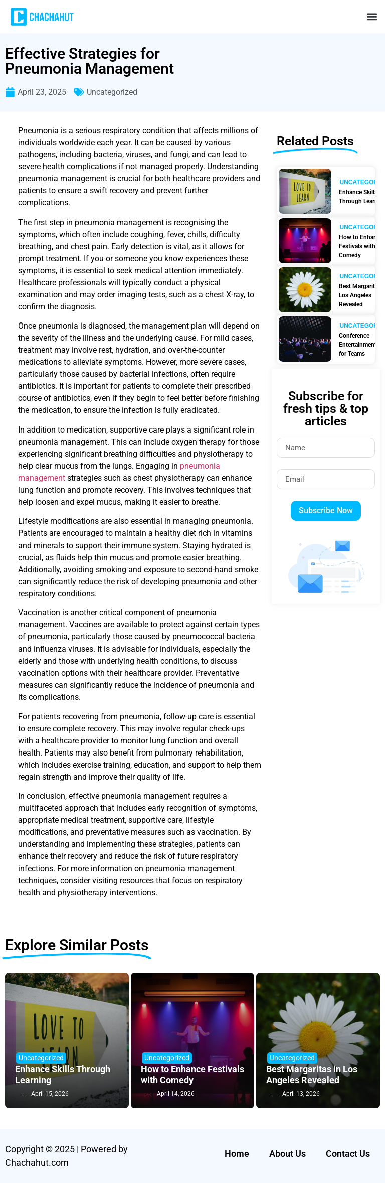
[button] (371, 17)
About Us (287, 1153)
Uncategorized (112, 92)
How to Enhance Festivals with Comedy (192, 1075)
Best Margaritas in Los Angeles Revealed (311, 1075)
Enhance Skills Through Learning (62, 1075)
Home (237, 1153)
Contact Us (348, 1153)
